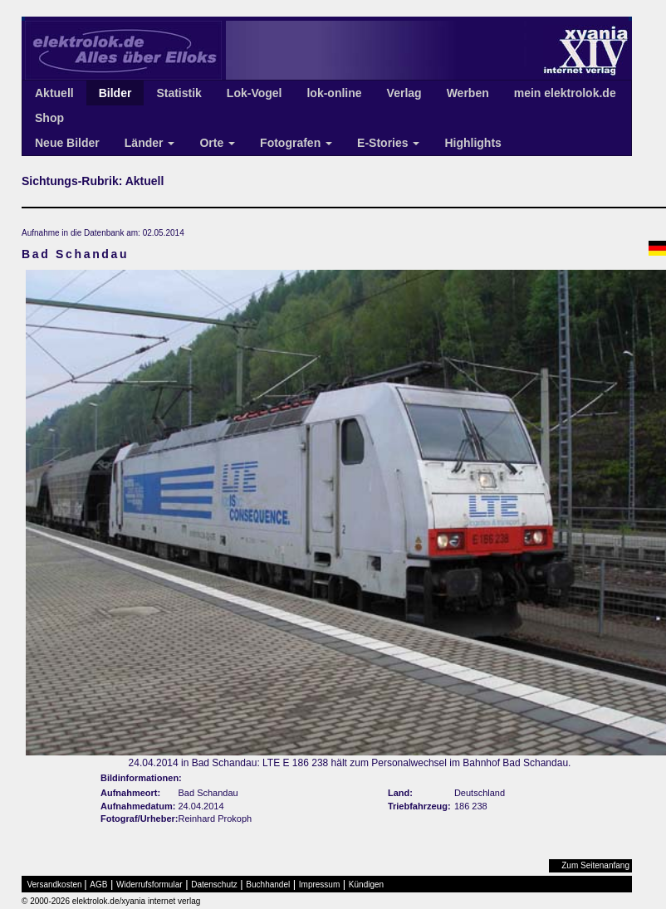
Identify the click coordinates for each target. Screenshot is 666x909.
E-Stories (388, 142)
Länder (150, 142)
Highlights (472, 142)
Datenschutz (214, 884)
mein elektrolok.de (565, 93)
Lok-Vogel (254, 93)
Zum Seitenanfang (595, 865)
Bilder (115, 93)
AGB (98, 884)
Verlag (404, 93)
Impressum (319, 884)
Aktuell (54, 93)
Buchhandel (268, 884)
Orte (217, 142)
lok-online (333, 93)
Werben (468, 93)
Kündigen (366, 884)
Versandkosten (55, 884)
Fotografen (296, 142)
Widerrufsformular (149, 884)
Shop (49, 118)
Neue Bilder (67, 142)
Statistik (178, 93)
